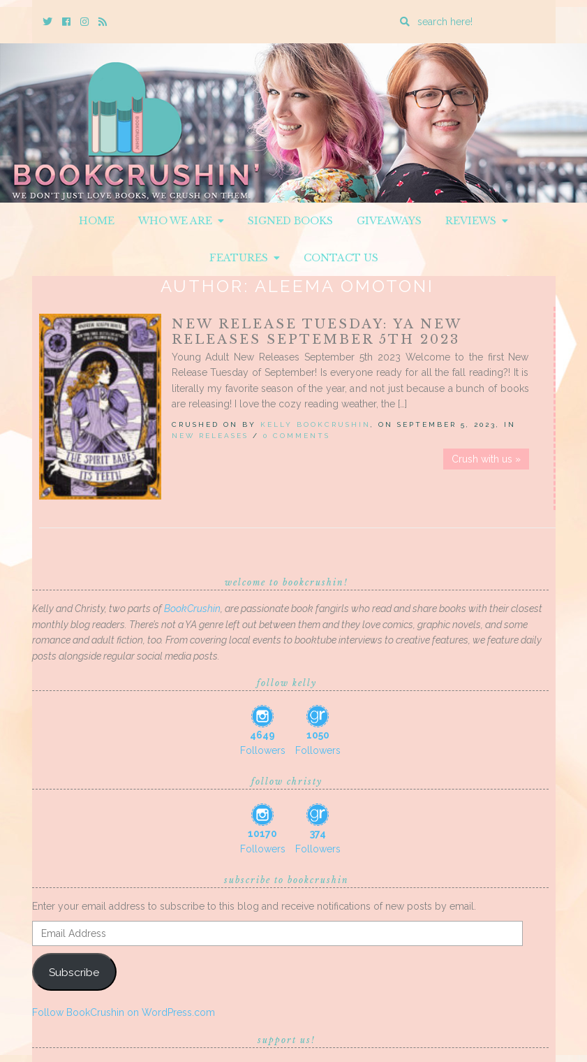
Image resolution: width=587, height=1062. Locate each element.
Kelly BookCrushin (315, 424)
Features (244, 258)
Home (96, 220)
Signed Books (290, 220)
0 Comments (296, 435)
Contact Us (341, 258)
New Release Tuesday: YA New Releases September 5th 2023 (316, 332)
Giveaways (389, 220)
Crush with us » (486, 459)
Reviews (476, 220)
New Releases (210, 435)
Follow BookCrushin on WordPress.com (123, 1012)
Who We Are (181, 220)
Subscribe (74, 972)
